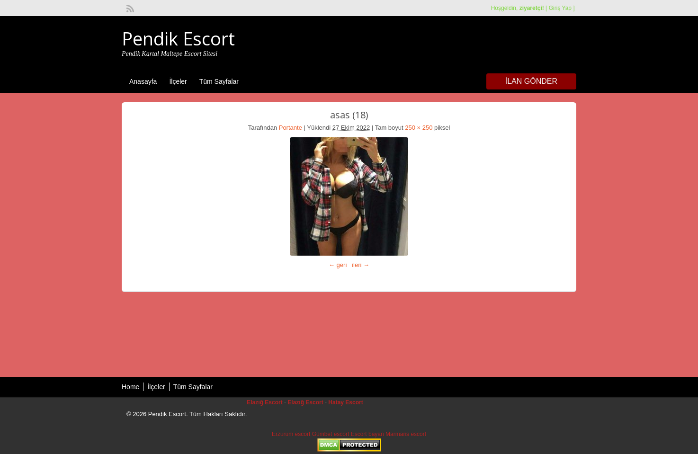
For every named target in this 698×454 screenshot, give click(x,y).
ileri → (360, 264)
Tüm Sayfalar (219, 81)
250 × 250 (418, 127)
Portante (290, 127)
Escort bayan (367, 434)
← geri (338, 264)
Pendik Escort (178, 38)
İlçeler (178, 81)
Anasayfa (143, 81)
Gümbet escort (330, 434)
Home (130, 387)
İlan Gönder (531, 81)
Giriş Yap (560, 8)
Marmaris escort (405, 434)
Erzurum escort (291, 434)
